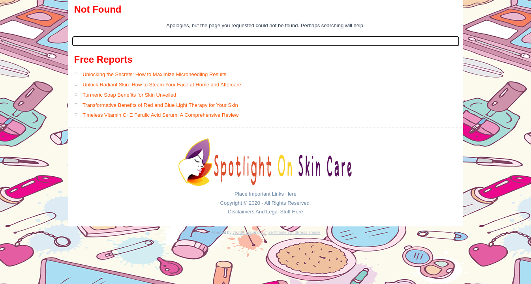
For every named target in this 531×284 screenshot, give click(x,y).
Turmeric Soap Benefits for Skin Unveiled (129, 95)
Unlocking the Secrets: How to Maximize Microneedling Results (154, 74)
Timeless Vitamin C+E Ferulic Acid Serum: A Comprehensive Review (161, 115)
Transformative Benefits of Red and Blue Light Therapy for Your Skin (160, 105)
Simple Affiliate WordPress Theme (290, 232)
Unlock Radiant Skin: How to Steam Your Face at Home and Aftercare (162, 85)
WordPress (242, 232)
